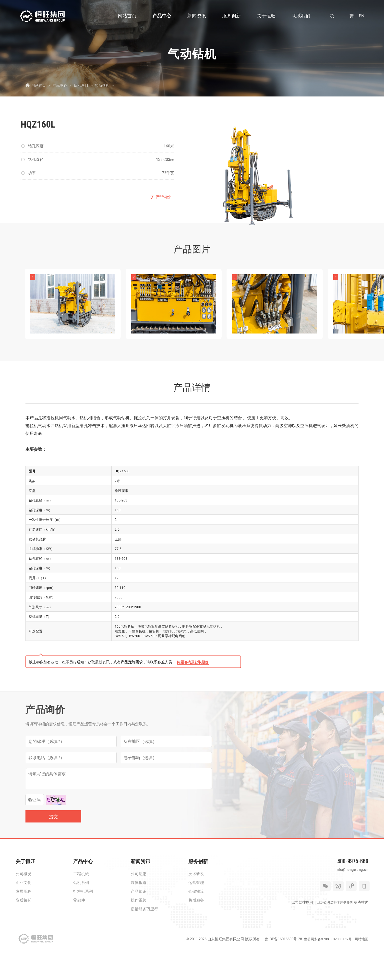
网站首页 (39, 85)
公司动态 (138, 877)
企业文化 (23, 886)
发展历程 (23, 895)
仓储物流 (196, 895)
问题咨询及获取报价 (194, 666)
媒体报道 (138, 886)
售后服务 (196, 904)
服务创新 (198, 865)
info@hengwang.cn (346, 877)
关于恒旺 (25, 865)
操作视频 (138, 904)
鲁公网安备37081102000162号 (326, 943)
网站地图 (361, 943)
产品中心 (62, 85)
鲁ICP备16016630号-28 (281, 943)
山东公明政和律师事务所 (333, 911)
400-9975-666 (348, 866)
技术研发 (196, 877)
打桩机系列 (83, 895)
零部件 (79, 904)
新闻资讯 (140, 865)
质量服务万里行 (144, 912)
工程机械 (81, 877)
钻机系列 (85, 85)
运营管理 (196, 886)
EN (361, 15)
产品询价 (158, 198)
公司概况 (23, 877)
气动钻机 (108, 85)
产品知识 (138, 895)
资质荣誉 (23, 904)
